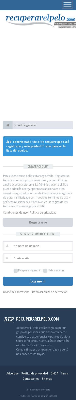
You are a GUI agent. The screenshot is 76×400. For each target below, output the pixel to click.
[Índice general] (8, 125)
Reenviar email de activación (49, 292)
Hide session (53, 270)
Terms (65, 373)
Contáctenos (31, 379)
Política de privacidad (43, 212)
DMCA (54, 373)
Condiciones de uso (15, 212)
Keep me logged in (27, 270)
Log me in (38, 281)
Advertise (12, 373)
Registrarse (38, 222)
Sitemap (47, 379)
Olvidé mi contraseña (16, 292)
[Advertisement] (38, 81)
